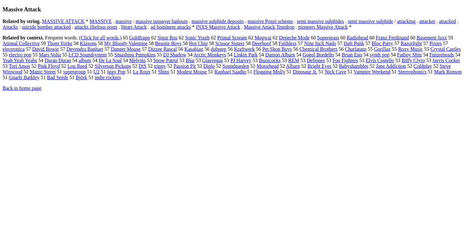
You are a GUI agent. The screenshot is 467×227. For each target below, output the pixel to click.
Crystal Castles (445, 49)
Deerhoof (261, 43)
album (84, 60)
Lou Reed (77, 66)
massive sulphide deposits (217, 21)
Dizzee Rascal (162, 49)
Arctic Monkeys (210, 54)
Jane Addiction (391, 66)
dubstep (218, 49)
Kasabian (194, 49)
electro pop (20, 54)
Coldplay (422, 66)
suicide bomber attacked (46, 27)
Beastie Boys (168, 43)
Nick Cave (335, 71)
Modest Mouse (192, 71)
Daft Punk (354, 43)
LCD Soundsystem (88, 54)
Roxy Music (410, 49)
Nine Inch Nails (320, 43)
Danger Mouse (126, 49)
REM (293, 60)
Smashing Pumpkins (135, 54)
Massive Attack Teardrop (269, 27)
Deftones (316, 60)
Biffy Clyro (413, 60)
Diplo (209, 66)
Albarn (293, 66)
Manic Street (42, 71)
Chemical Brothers (318, 49)
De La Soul (110, 60)
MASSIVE (101, 21)
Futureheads (441, 54)
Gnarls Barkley (24, 77)
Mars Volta (50, 54)
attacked (447, 21)
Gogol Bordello (318, 54)
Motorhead (268, 66)
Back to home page (22, 88)
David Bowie (45, 49)
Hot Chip (198, 43)
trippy (160, 66)
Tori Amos (19, 66)
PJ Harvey (241, 60)
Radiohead (357, 37)
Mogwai (262, 37)
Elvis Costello (380, 60)
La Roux (142, 71)
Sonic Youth (197, 37)
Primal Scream (232, 37)
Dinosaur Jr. (305, 71)
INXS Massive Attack (218, 27)
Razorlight (411, 43)
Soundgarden (235, 66)
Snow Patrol (165, 60)
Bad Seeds (57, 77)
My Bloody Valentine (125, 43)
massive (124, 21)
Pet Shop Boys (277, 49)
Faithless (288, 43)
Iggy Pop (116, 71)
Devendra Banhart (84, 49)
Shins (163, 71)
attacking (406, 21)
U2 (96, 71)
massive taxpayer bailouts (162, 21)
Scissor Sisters (229, 43)
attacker (427, 21)
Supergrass (328, 37)
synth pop (380, 54)
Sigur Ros (167, 37)
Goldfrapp (139, 37)
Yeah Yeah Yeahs (20, 60)
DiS (142, 66)
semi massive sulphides (320, 21)
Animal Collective (21, 43)
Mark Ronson (448, 71)
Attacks (10, 27)
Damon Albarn (280, 54)
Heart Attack (134, 27)
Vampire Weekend (372, 71)
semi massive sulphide (370, 21)
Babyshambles (353, 66)
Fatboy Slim (409, 54)
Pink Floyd (49, 66)
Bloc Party (382, 43)
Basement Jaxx (432, 37)
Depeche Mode (294, 37)
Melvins (137, 60)
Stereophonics (412, 71)
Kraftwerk (244, 49)
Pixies (436, 43)
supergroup (74, 71)
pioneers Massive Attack (323, 27)
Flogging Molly (269, 71)
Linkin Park (246, 54)
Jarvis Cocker (446, 60)
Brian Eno (352, 54)
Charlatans (355, 49)
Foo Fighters (345, 60)
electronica (14, 49)
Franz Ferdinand (392, 37)
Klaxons (88, 43)
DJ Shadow (174, 54)
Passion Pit (185, 66)
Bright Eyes (319, 66)
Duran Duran (58, 60)
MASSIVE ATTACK (63, 21)
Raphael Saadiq (230, 71)
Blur (189, 60)
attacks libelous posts (96, 27)
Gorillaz (382, 49)
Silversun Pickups (113, 66)
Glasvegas (212, 60)
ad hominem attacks (171, 27)
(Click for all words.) (100, 37)
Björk (81, 77)
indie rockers (108, 77)
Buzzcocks (270, 60)
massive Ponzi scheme (270, 21)
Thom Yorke (59, 43)
